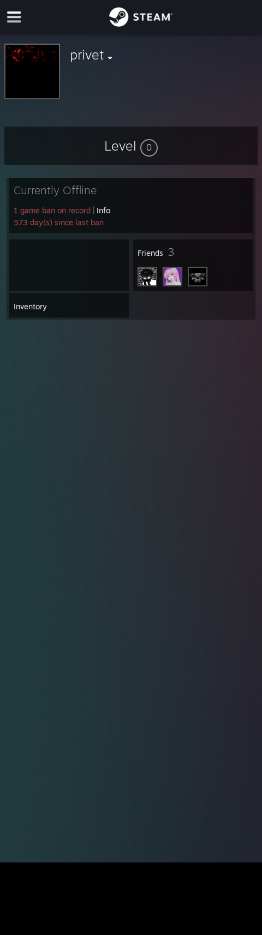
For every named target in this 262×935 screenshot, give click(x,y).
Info (103, 210)
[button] (131, 146)
